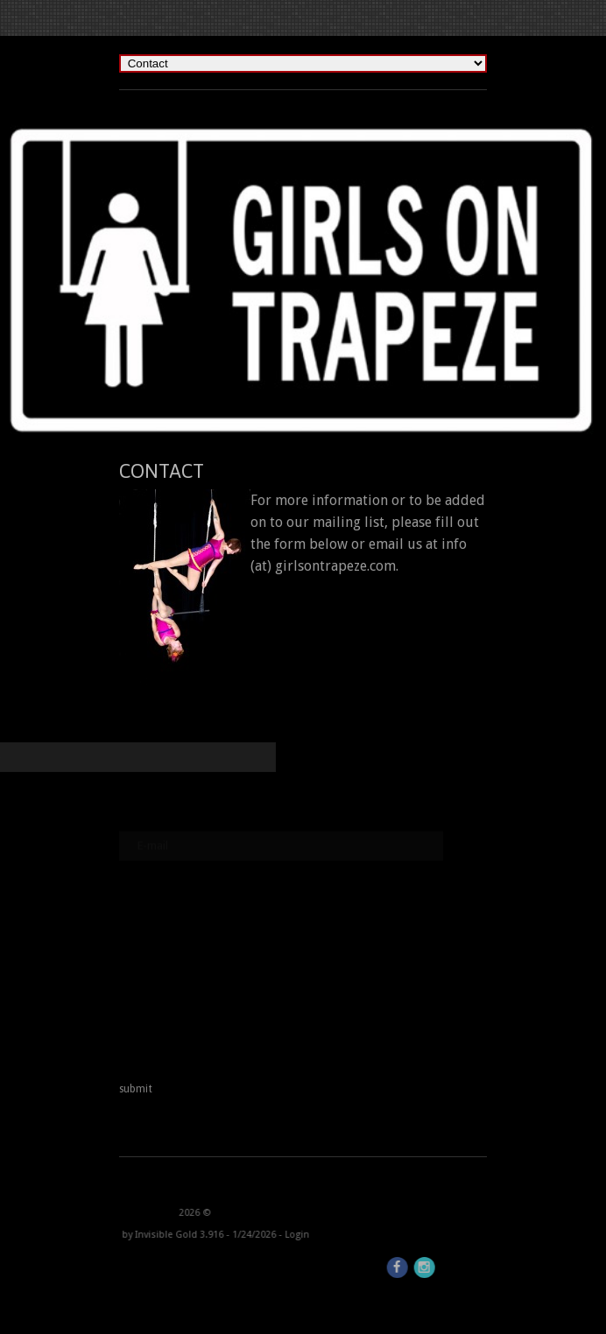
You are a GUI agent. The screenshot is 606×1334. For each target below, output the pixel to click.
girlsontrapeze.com (335, 566)
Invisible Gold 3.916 (121, 1234)
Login (238, 1234)
